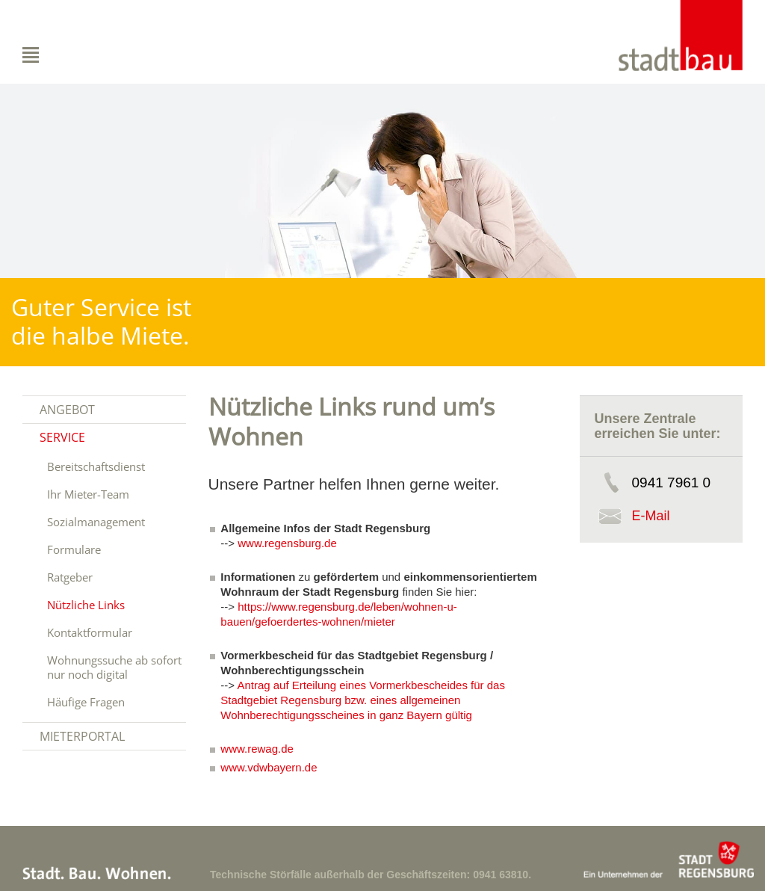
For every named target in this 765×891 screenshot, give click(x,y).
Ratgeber (70, 577)
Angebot (67, 409)
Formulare (74, 549)
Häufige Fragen (86, 701)
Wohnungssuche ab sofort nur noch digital (114, 667)
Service (62, 437)
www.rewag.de (257, 748)
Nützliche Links (86, 604)
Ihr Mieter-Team (88, 494)
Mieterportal (82, 736)
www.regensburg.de (287, 543)
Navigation (63, 55)
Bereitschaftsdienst (96, 466)
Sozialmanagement (96, 521)
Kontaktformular (89, 632)
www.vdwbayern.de (268, 767)
